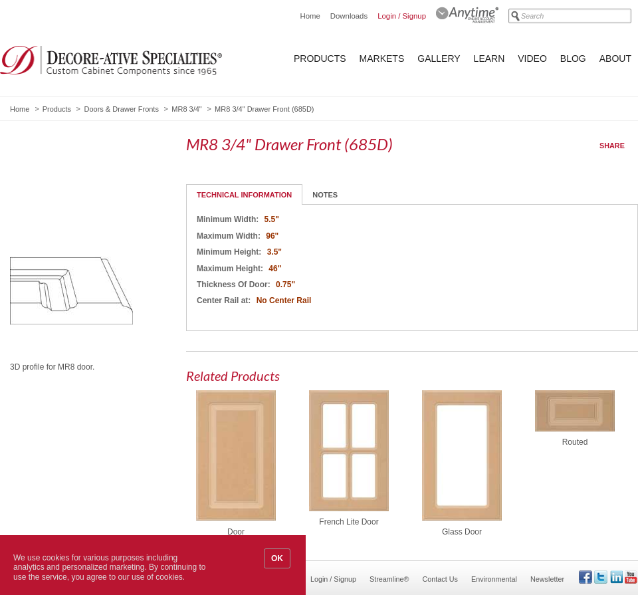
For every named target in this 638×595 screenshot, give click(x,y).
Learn (489, 58)
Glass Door (462, 531)
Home (310, 16)
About (615, 58)
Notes (325, 195)
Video (532, 58)
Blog (573, 58)
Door (236, 531)
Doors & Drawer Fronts (121, 109)
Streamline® (389, 579)
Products (320, 58)
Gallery (438, 58)
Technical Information (244, 195)
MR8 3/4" (186, 109)
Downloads (349, 16)
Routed (575, 442)
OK (277, 558)
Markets (382, 58)
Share (612, 146)
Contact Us (440, 579)
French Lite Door (348, 522)
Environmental (494, 579)
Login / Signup (401, 16)
